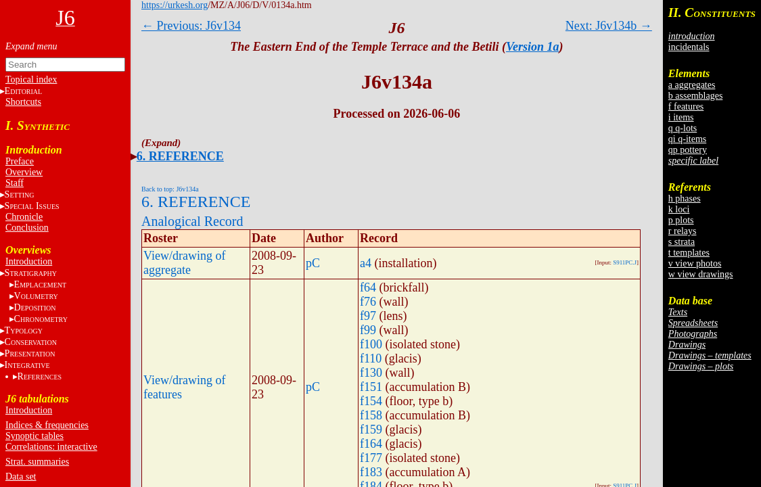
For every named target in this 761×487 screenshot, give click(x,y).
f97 (368, 316)
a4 (365, 263)
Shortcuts (23, 102)
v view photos (695, 263)
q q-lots (682, 128)
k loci (679, 209)
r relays (682, 231)
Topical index (31, 79)
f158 (371, 415)
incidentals (689, 47)
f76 (368, 301)
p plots (681, 220)
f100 (371, 344)
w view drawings (700, 274)
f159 (371, 429)
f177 (371, 458)
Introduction (28, 261)
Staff (14, 183)
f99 (368, 330)
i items (681, 117)
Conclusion (27, 228)
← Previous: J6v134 (191, 25)
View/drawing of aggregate (184, 263)
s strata (681, 242)
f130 (371, 372)
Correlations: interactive (51, 447)
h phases (684, 198)
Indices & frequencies (47, 425)
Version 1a (532, 46)
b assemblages (695, 96)
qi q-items (687, 139)
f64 (368, 287)
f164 (371, 443)
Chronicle (24, 217)
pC (313, 263)
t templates (689, 253)
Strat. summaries (37, 462)
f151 (371, 387)
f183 (371, 472)
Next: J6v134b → (609, 25)
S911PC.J (625, 262)
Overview (24, 172)
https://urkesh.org (174, 5)
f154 (371, 401)
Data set (20, 476)
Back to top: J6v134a (170, 189)
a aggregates (692, 85)
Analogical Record (192, 221)
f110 (371, 358)
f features (686, 106)
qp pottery (687, 150)
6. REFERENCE (180, 156)
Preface (19, 161)
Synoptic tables (34, 436)
